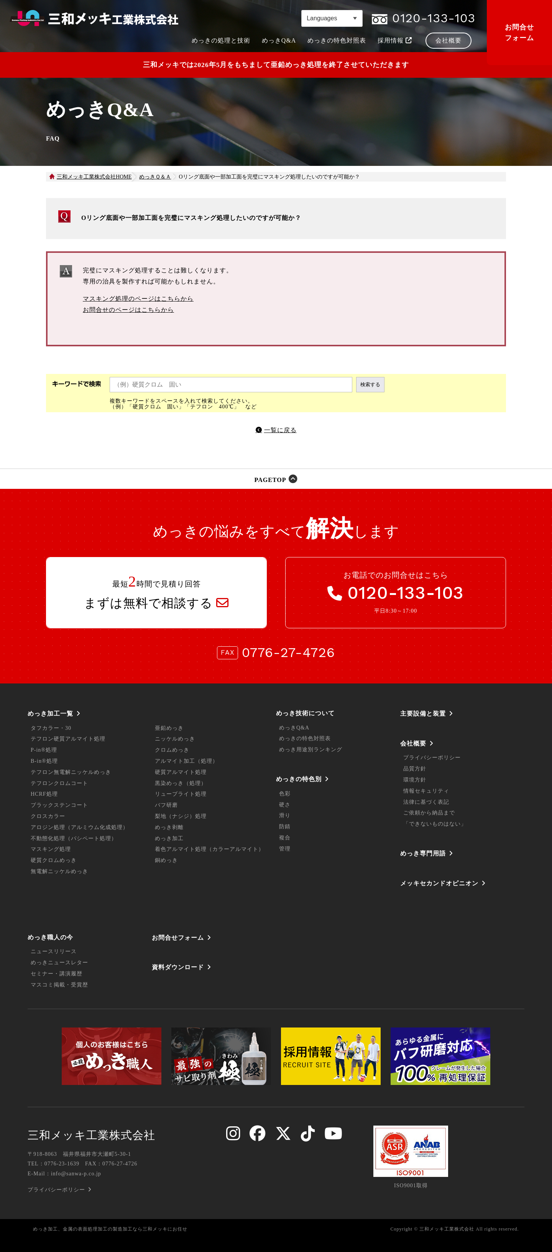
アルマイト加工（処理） (186, 761)
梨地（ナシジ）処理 (181, 816)
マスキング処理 (51, 849)
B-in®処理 (44, 761)
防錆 (285, 826)
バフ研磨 (166, 805)
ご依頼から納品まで (429, 813)
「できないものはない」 (435, 824)
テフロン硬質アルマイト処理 (68, 739)
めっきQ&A (294, 728)
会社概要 (413, 743)
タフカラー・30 (51, 728)
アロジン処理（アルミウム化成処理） (79, 827)
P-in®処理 (44, 750)
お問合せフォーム (519, 32)
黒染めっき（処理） (181, 783)
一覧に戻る (280, 430)
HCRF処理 (44, 794)
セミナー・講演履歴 (56, 974)
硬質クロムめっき (54, 860)
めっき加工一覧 (50, 713)
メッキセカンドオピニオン (439, 883)
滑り (285, 815)
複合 (285, 838)
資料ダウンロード (178, 967)
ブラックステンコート (59, 805)
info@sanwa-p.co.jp (76, 1174)
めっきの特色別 (299, 779)
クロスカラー (48, 816)
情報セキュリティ (426, 791)
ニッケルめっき (175, 739)
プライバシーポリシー (432, 757)
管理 (285, 849)
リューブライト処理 (181, 794)
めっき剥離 (169, 827)
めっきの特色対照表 (305, 738)
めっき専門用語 (423, 853)
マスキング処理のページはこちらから (138, 298)
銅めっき (166, 860)
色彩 (285, 793)
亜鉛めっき (169, 728)
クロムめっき (172, 750)
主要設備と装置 (423, 713)
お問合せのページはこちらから (128, 309)
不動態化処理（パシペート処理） (74, 838)
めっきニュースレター (59, 962)
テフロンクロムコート (59, 783)
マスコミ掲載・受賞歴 (59, 985)
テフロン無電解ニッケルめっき (71, 772)
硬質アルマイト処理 (181, 772)
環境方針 (414, 780)
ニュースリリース (54, 951)
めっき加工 (169, 838)
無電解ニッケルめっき (59, 871)
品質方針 (414, 769)
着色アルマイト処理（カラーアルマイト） (209, 849)
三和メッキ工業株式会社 (91, 1135)
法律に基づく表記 (426, 802)
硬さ (285, 805)
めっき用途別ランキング (310, 749)
